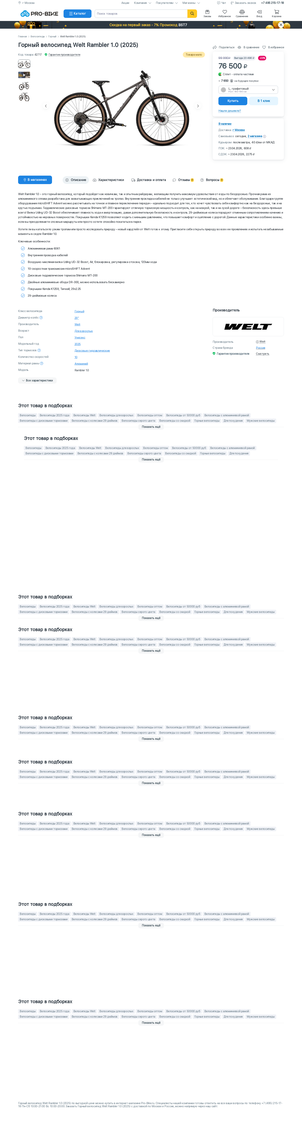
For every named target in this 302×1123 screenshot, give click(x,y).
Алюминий (81, 363)
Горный (52, 36)
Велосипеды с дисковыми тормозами (44, 420)
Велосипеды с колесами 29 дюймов (94, 420)
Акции (125, 2)
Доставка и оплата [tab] (149, 180)
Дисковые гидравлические (92, 350)
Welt (78, 324)
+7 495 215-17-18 (272, 2)
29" (77, 318)
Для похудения (233, 420)
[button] (151, 25)
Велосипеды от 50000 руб (183, 415)
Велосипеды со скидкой (174, 420)
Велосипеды (38, 36)
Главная (22, 36)
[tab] (35, 180)
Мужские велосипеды (261, 420)
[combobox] (248, 90)
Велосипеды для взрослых (116, 415)
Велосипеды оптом (149, 415)
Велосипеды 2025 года (54, 415)
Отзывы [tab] (183, 180)
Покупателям (164, 2)
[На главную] (39, 13)
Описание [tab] (75, 180)
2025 (78, 344)
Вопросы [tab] (211, 180)
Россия (260, 348)
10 (76, 357)
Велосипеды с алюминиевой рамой (226, 415)
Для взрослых (84, 331)
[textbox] (248, 90)
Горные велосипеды (207, 420)
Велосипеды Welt (84, 415)
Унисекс (80, 337)
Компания (140, 2)
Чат (223, 2)
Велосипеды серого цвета (138, 420)
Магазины (188, 2)
